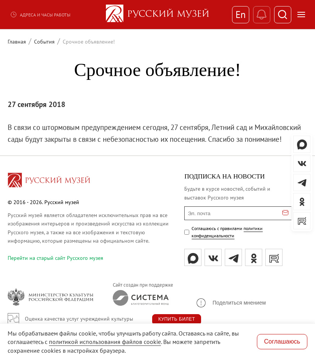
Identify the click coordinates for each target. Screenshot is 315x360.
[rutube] (274, 257)
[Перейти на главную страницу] (49, 181)
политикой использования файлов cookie (105, 341)
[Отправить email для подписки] (285, 213)
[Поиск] (282, 14)
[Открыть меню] (301, 14)
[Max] (192, 257)
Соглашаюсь (282, 341)
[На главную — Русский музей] (157, 14)
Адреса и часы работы (40, 14)
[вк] (213, 257)
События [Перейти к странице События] (44, 41)
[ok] (253, 257)
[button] (230, 303)
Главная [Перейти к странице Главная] (17, 41)
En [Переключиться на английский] (240, 14)
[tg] (233, 257)
